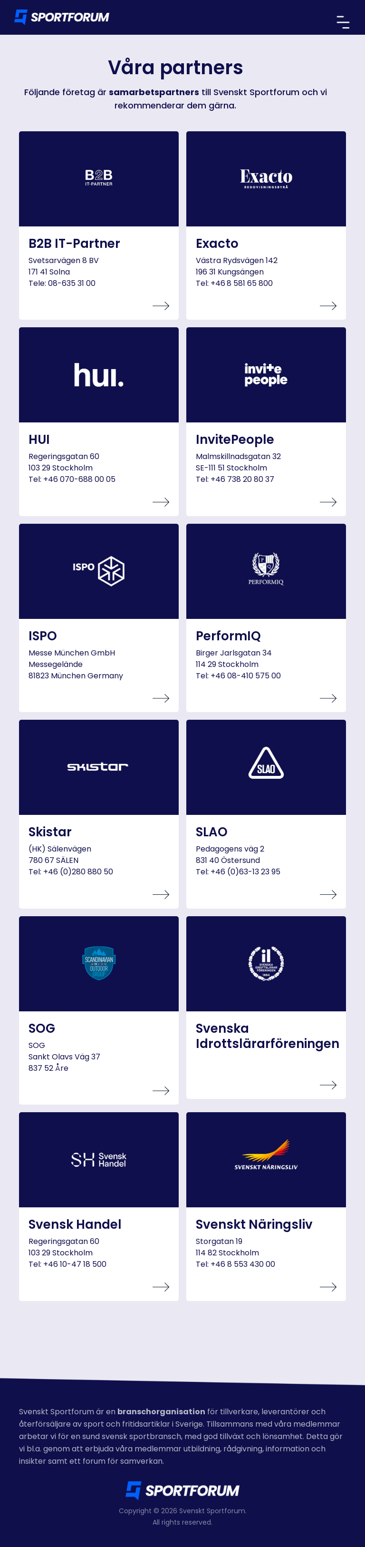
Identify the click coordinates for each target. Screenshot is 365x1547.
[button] (343, 22)
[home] (61, 17)
